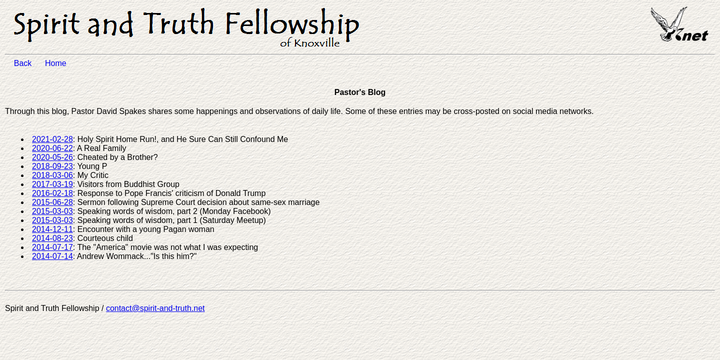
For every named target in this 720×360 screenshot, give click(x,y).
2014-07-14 (52, 256)
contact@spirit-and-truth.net (155, 308)
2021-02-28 (52, 139)
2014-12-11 (52, 229)
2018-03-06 (52, 175)
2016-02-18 (52, 193)
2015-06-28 (52, 202)
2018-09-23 (52, 166)
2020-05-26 (52, 157)
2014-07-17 (52, 247)
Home (61, 63)
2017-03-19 (52, 184)
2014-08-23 (52, 238)
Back (28, 63)
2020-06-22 (52, 148)
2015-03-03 (52, 211)
